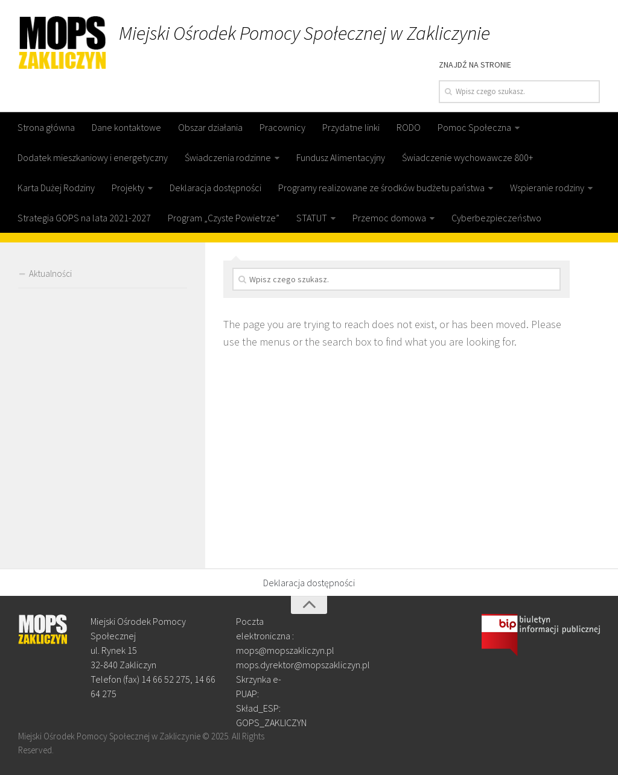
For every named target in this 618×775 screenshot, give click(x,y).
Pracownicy (282, 127)
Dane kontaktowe (126, 127)
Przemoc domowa (389, 218)
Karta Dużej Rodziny (56, 188)
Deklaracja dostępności (215, 188)
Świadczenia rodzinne (228, 157)
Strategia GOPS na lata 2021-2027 (84, 218)
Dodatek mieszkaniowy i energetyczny (93, 157)
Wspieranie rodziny (547, 188)
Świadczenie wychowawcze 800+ (467, 157)
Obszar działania (210, 127)
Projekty (128, 188)
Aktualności (50, 273)
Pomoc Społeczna (474, 127)
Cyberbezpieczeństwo (496, 218)
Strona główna (46, 127)
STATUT (311, 218)
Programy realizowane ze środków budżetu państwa (381, 188)
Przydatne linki (351, 127)
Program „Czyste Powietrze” (223, 218)
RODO (409, 127)
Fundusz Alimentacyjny (340, 157)
